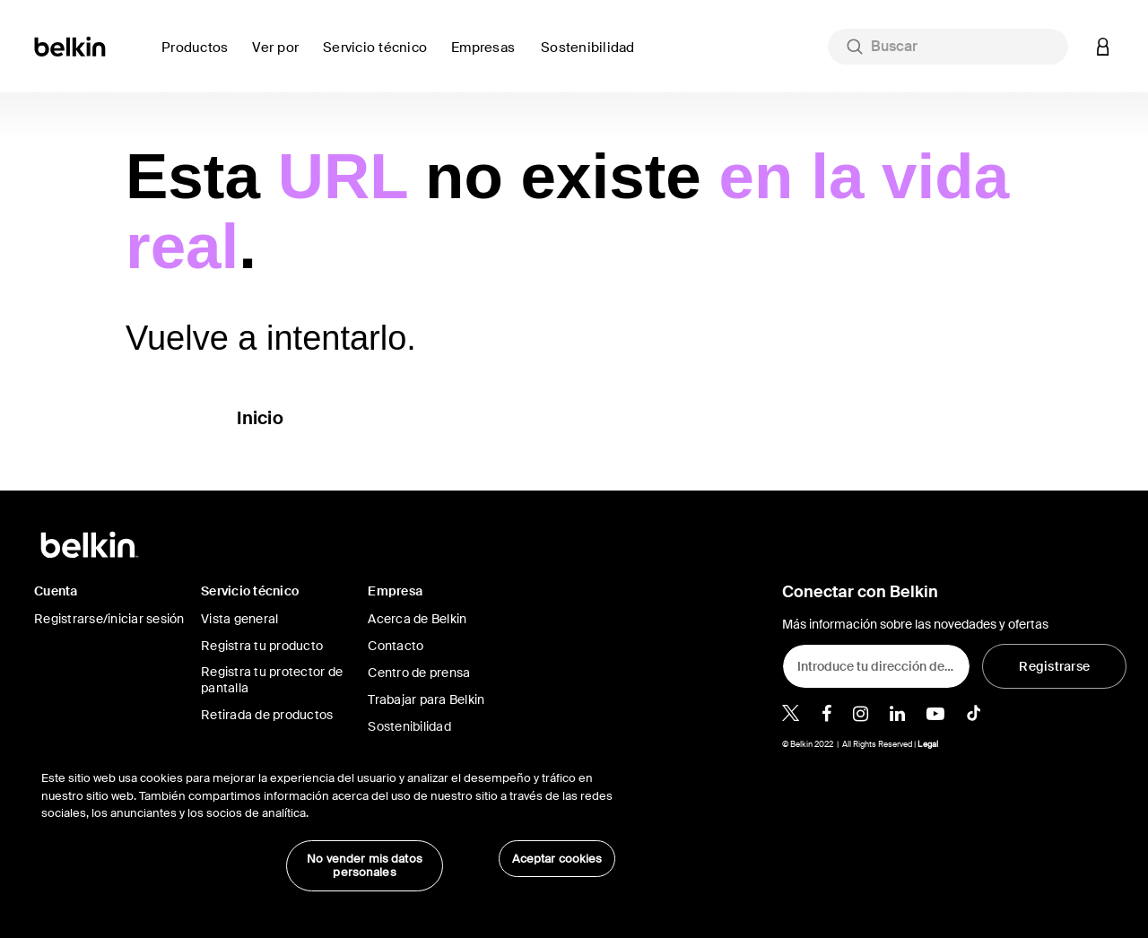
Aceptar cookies (557, 858)
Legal (928, 744)
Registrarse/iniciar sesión (109, 619)
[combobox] (948, 47)
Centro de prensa (419, 672)
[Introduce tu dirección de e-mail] (876, 666)
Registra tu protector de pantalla (272, 680)
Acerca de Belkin (417, 619)
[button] (1103, 46)
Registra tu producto (262, 646)
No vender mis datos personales (364, 866)
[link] (593, 58)
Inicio (260, 418)
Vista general (239, 619)
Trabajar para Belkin (426, 699)
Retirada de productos (267, 715)
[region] (328, 821)
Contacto (395, 646)
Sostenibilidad (409, 726)
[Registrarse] (1054, 666)
